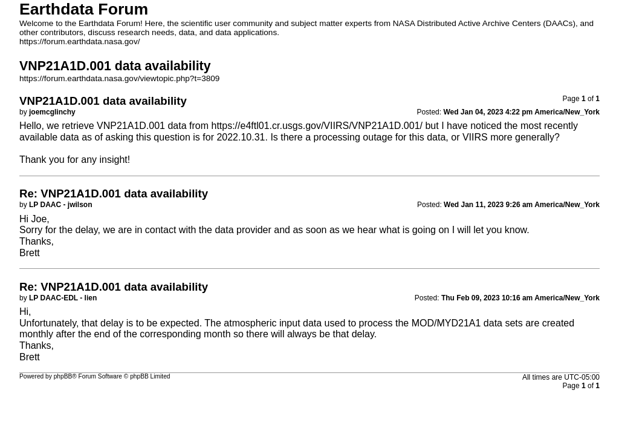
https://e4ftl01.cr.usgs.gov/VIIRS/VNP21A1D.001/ (317, 126)
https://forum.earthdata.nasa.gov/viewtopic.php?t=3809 (119, 78)
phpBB (63, 376)
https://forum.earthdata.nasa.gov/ (79, 41)
